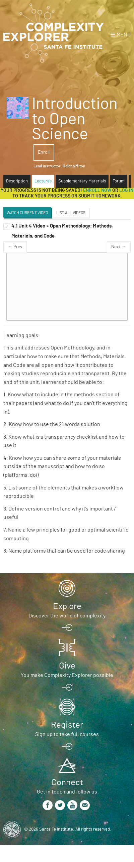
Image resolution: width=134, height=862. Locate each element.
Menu (124, 34)
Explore (67, 606)
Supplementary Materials (82, 181)
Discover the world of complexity (67, 615)
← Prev (15, 247)
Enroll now (97, 190)
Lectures (43, 181)
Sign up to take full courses (67, 734)
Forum (119, 181)
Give (67, 666)
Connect (67, 782)
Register (67, 725)
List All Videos (70, 213)
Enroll (44, 152)
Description (17, 181)
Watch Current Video (27, 213)
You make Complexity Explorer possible (67, 675)
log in (126, 190)
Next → (118, 247)
